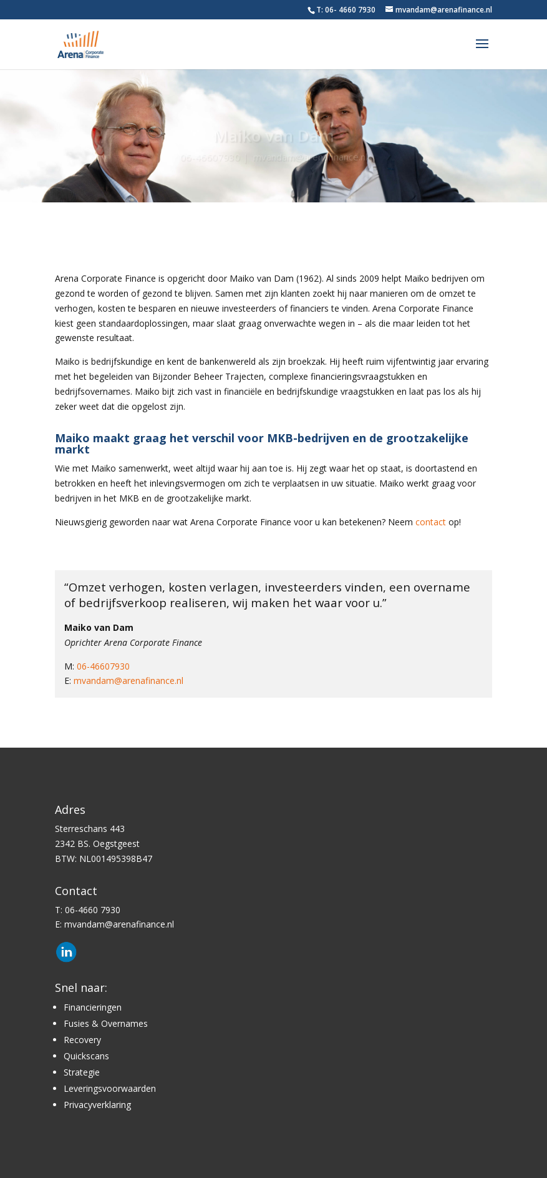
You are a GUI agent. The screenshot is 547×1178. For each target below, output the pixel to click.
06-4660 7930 (92, 910)
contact (430, 522)
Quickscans (86, 1056)
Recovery (82, 1040)
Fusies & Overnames (106, 1023)
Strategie (82, 1072)
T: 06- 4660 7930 (345, 9)
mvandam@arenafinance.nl (310, 159)
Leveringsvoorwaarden (110, 1088)
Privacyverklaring (97, 1105)
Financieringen (93, 1007)
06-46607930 (210, 159)
